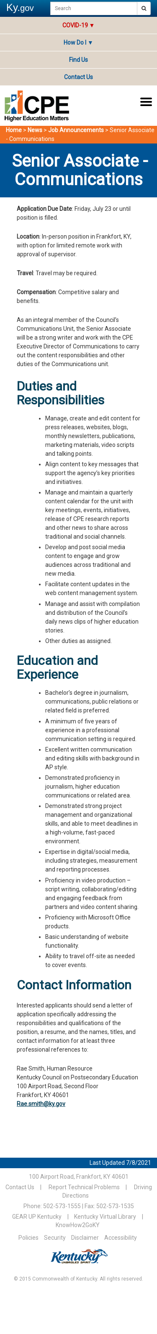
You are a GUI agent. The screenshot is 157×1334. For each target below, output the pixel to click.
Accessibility (120, 1237)
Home (14, 130)
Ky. (20, 7)
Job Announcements (76, 130)
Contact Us (78, 77)
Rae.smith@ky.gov (41, 1103)
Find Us (78, 59)
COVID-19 (75, 25)
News (35, 130)
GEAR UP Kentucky (37, 1216)
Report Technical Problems (84, 1187)
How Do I (78, 42)
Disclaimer (85, 1237)
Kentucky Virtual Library (105, 1216)
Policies (28, 1237)
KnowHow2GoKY (78, 1225)
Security (55, 1237)
